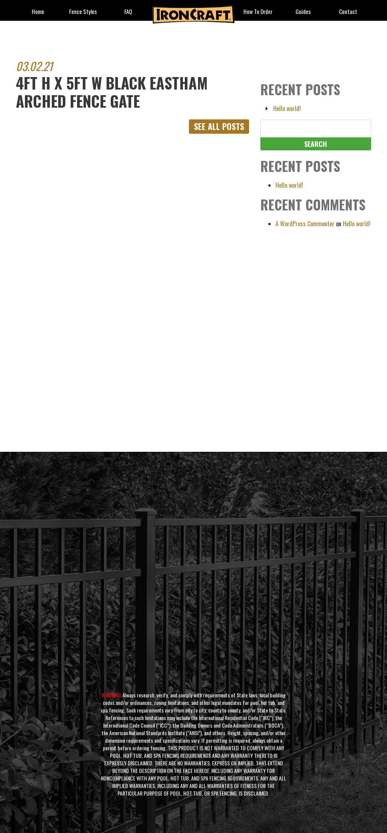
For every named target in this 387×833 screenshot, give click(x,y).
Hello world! (287, 108)
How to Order (257, 11)
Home (38, 11)
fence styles (83, 11)
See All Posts (219, 127)
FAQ (128, 11)
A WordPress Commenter (305, 223)
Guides (303, 11)
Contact (348, 11)
